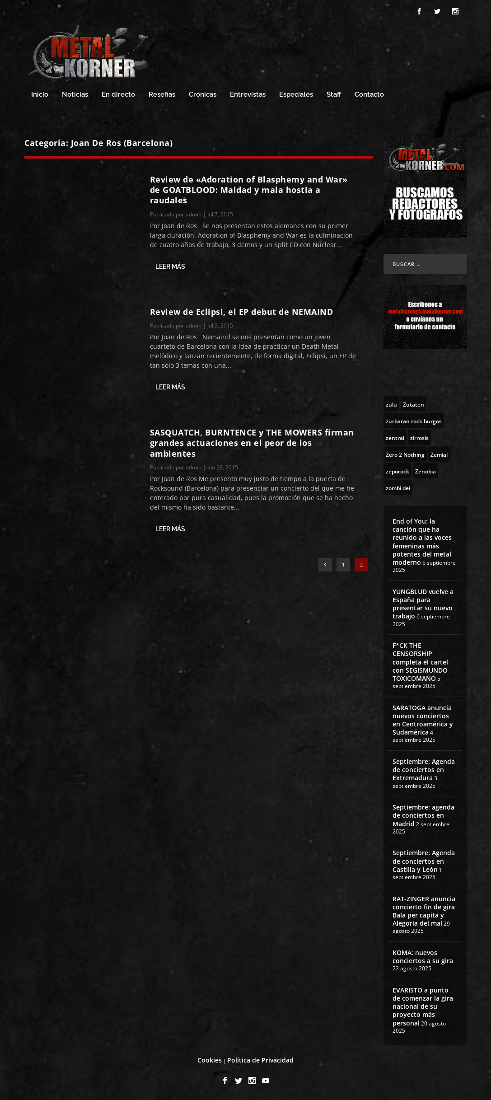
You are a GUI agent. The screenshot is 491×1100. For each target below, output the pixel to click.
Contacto (369, 94)
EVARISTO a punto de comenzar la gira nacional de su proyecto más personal (423, 1006)
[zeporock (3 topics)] (397, 470)
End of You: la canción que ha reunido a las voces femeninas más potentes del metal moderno (422, 541)
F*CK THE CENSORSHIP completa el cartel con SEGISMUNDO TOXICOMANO (420, 662)
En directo (118, 94)
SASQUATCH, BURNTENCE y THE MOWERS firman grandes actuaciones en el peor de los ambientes (252, 443)
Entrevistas (248, 94)
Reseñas (162, 94)
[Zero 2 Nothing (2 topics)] (405, 454)
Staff (334, 94)
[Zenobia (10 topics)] (425, 470)
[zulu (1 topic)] (391, 404)
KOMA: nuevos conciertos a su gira (423, 956)
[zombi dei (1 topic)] (397, 487)
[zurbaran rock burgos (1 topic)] (413, 420)
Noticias (75, 94)
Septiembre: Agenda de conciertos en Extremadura (424, 769)
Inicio (39, 94)
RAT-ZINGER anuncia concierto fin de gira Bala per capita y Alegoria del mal (424, 911)
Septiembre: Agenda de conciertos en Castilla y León (424, 860)
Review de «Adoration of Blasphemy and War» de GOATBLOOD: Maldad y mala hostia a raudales (249, 190)
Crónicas (202, 94)
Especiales (296, 94)
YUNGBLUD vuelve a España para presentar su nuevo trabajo (423, 604)
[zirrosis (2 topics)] (419, 437)
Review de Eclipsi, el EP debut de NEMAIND (241, 311)
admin (193, 214)
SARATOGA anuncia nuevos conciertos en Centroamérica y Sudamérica (423, 720)
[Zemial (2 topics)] (439, 454)
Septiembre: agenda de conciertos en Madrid (423, 815)
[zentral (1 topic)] (395, 437)
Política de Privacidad (260, 1060)
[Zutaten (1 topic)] (413, 404)
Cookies (209, 1060)
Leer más (170, 266)
